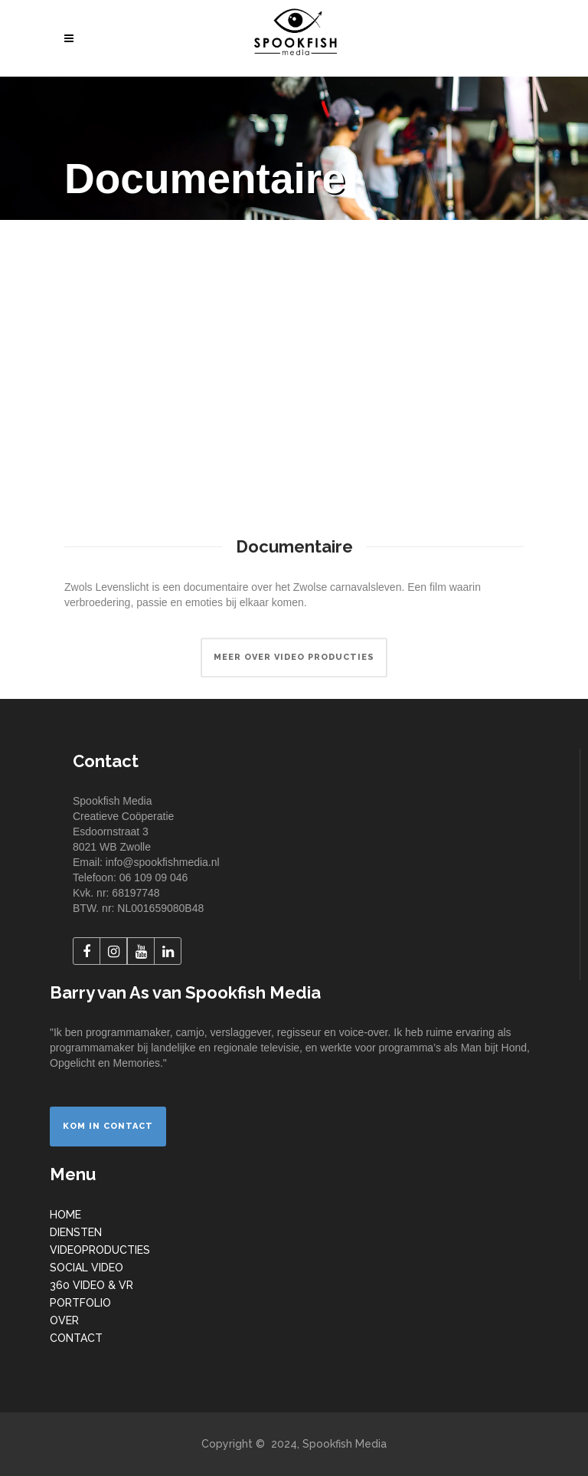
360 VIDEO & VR (91, 1285)
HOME (65, 1215)
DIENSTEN (76, 1232)
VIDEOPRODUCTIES (100, 1250)
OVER (64, 1320)
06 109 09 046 (153, 877)
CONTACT (76, 1338)
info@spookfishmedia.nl (163, 862)
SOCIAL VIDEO (86, 1267)
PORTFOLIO (80, 1303)
